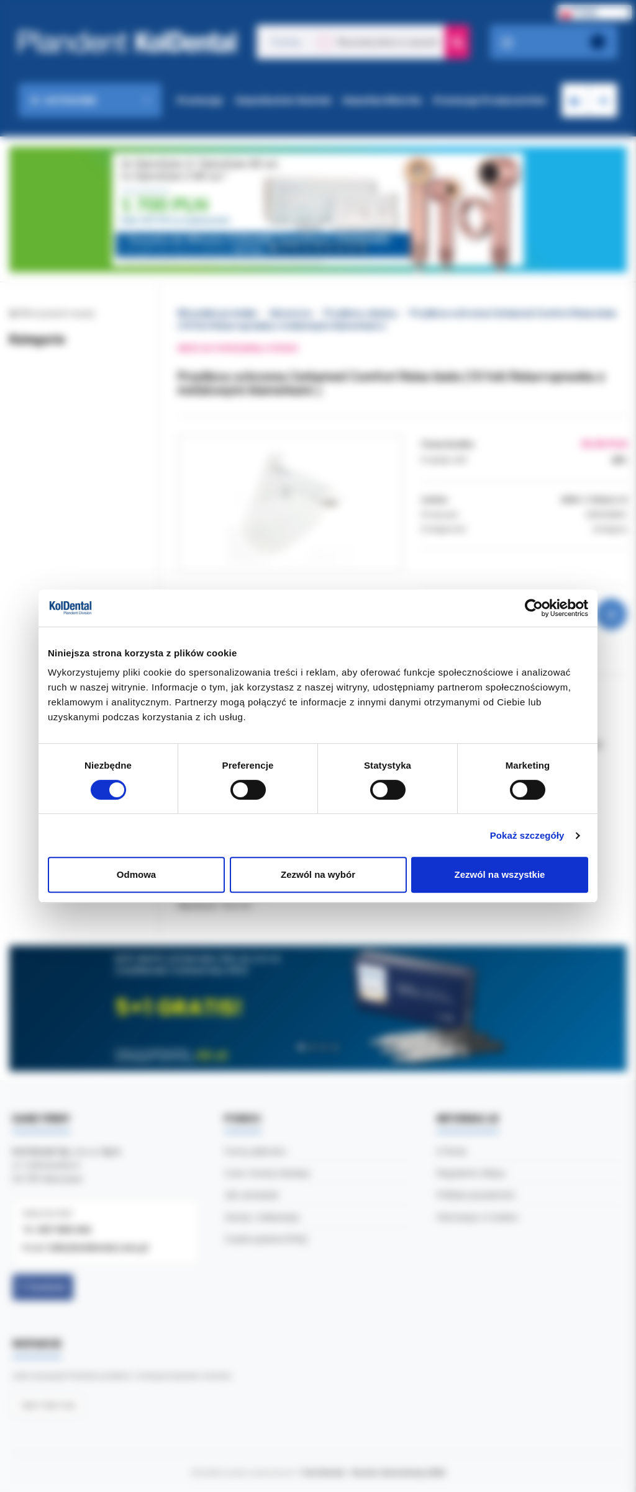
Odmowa (136, 874)
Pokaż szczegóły (527, 835)
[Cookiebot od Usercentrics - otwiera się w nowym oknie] (533, 608)
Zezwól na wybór (318, 874)
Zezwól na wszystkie (500, 874)
